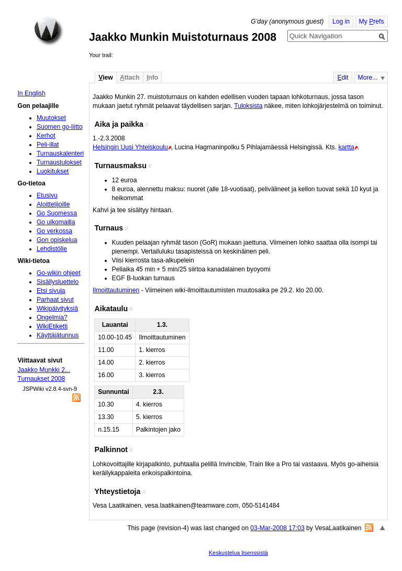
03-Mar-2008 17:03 (277, 528)
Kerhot (46, 135)
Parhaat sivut (55, 299)
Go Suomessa (57, 213)
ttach (130, 77)
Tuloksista (248, 105)
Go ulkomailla (56, 222)
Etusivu (47, 195)
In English (31, 93)
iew (105, 77)
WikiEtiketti (52, 326)
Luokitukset (53, 171)
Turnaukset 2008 (41, 378)
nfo (152, 77)
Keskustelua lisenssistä (238, 553)
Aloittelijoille (53, 204)
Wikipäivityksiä (57, 308)
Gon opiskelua (57, 240)
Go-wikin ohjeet (59, 273)
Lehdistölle (52, 248)
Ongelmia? (52, 317)
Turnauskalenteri (60, 153)
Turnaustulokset (59, 162)
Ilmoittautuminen (116, 290)
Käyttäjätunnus (58, 335)
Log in (341, 21)
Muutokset (51, 118)
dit (342, 77)
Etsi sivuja (51, 290)
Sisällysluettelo (58, 281)
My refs (371, 21)
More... (368, 77)
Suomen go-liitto (60, 126)
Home (48, 31)
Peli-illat (48, 144)
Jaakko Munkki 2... (43, 370)
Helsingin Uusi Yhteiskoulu (130, 147)
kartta (346, 147)
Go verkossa (54, 231)
